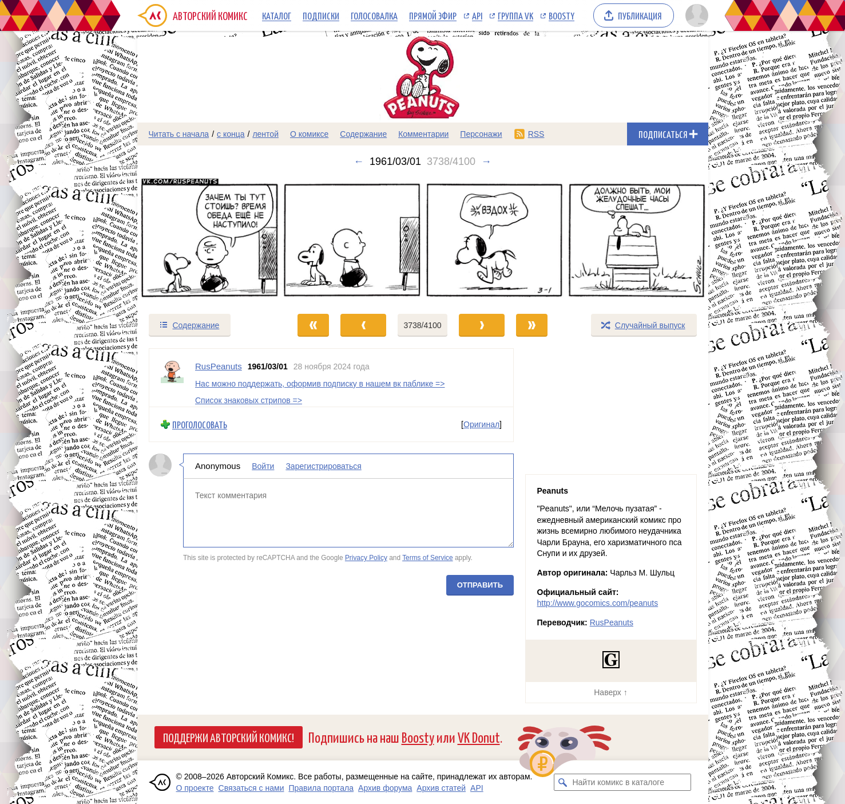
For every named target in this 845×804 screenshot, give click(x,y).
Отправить (479, 585)
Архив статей (441, 788)
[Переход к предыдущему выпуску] (208, 240)
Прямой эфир (433, 15)
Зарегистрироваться (323, 466)
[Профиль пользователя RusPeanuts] (172, 377)
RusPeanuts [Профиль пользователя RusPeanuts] (218, 366)
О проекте (195, 788)
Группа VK (515, 15)
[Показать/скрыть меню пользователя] (694, 15)
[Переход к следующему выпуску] (422, 240)
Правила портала (321, 788)
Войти (263, 466)
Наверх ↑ (610, 692)
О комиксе (309, 134)
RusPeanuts (611, 622)
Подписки (321, 15)
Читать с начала (179, 134)
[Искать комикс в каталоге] (562, 782)
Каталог (276, 15)
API (477, 15)
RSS (536, 134)
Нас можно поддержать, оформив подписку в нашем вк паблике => (320, 383)
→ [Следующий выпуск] (486, 161)
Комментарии (423, 134)
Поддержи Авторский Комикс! (228, 737)
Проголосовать (199, 425)
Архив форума (385, 788)
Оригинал (481, 424)
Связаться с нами (251, 788)
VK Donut (479, 737)
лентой (265, 134)
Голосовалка (374, 15)
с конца (231, 134)
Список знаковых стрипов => (248, 400)
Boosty (561, 15)
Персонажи (481, 134)
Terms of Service (427, 558)
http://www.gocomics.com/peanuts (597, 603)
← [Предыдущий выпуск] (359, 161)
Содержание (363, 134)
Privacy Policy (365, 558)
